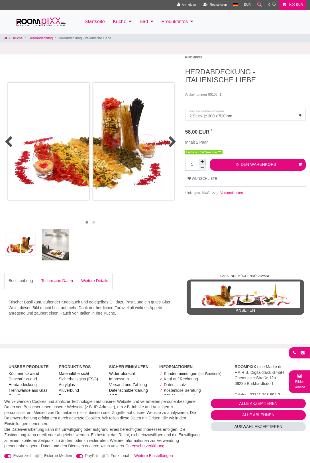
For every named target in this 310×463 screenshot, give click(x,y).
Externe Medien (58, 455)
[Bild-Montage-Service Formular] (299, 381)
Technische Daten (57, 280)
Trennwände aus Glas (28, 390)
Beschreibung (21, 280)
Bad (144, 21)
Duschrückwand (23, 379)
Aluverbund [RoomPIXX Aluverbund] (69, 390)
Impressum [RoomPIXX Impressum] (119, 379)
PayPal (91, 455)
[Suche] (259, 5)
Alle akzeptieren (258, 403)
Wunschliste (202, 179)
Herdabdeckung (40, 38)
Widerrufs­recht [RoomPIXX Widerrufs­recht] (122, 373)
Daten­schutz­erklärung (128, 390)
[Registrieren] (215, 5)
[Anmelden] (186, 5)
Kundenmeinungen (192, 373)
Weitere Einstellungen (153, 455)
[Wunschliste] (272, 5)
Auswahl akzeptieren (258, 426)
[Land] (235, 5)
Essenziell (22, 455)
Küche (120, 21)
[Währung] (247, 5)
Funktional (120, 455)
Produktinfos (174, 21)
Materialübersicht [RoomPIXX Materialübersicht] (74, 373)
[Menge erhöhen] (202, 162)
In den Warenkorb (269, 164)
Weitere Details (94, 280)
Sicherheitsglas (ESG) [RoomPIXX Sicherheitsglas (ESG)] (78, 379)
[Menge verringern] (202, 168)
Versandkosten (231, 193)
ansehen (245, 297)
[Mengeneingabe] (192, 165)
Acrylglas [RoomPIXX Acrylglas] (67, 384)
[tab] (20, 281)
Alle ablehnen (258, 415)
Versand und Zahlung (128, 384)
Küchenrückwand (24, 373)
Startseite (95, 21)
